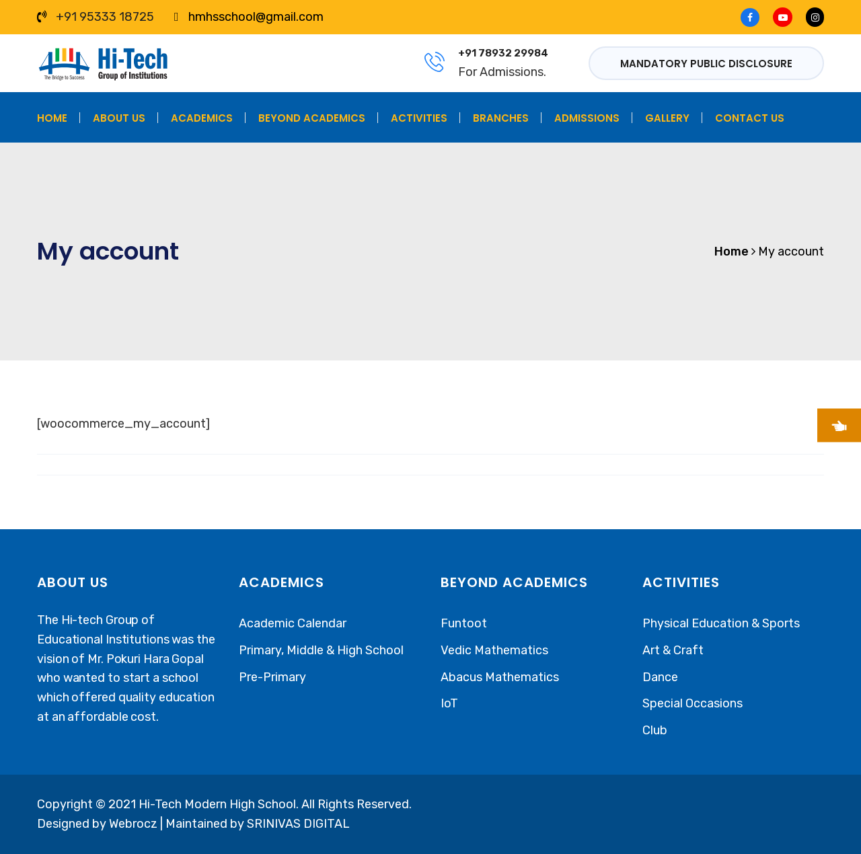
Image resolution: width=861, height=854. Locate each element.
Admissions (587, 118)
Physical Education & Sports (721, 623)
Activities (419, 118)
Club (654, 730)
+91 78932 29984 (503, 53)
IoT (449, 703)
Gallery (667, 118)
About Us (119, 118)
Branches (501, 118)
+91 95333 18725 (105, 16)
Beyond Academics (311, 118)
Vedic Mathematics (494, 650)
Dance (660, 677)
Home (52, 118)
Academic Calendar (292, 623)
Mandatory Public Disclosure (706, 63)
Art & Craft (673, 650)
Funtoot (464, 623)
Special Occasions (692, 703)
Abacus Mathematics (500, 677)
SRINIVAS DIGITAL (298, 823)
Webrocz (134, 823)
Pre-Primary (272, 677)
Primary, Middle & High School (321, 650)
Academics (202, 118)
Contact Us (749, 118)
